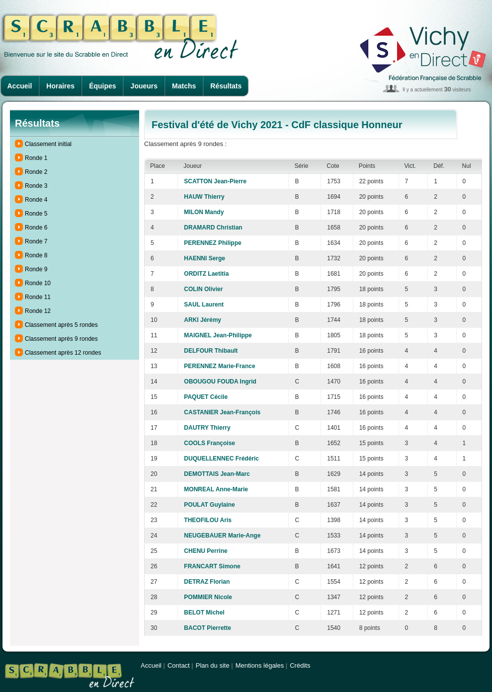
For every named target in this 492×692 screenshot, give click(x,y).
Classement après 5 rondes (61, 324)
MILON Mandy (204, 212)
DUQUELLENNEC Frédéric (221, 458)
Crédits (300, 665)
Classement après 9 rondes (61, 338)
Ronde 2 (36, 171)
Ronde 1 (36, 157)
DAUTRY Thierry (207, 427)
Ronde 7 (36, 241)
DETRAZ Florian (207, 581)
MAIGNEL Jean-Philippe (217, 335)
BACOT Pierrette (207, 627)
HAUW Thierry (204, 196)
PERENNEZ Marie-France (219, 366)
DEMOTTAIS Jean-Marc (216, 473)
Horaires (60, 86)
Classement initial (48, 144)
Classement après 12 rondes (63, 352)
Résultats (226, 86)
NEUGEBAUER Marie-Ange (222, 535)
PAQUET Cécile (206, 396)
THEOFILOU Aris (208, 520)
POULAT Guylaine (209, 504)
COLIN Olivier (203, 289)
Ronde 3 (36, 185)
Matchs (184, 86)
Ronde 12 (38, 311)
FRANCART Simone (212, 566)
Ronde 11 (38, 297)
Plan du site (213, 665)
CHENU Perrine (205, 550)
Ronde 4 (36, 199)
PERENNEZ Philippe (212, 242)
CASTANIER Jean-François (222, 412)
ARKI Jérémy (202, 319)
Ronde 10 (38, 283)
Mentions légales (260, 665)
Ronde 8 (36, 255)
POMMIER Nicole (208, 597)
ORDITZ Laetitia (206, 273)
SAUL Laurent (204, 304)
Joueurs (144, 86)
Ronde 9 (36, 269)
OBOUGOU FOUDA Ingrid (220, 381)
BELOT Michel (204, 612)
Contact (178, 665)
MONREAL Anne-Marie (216, 489)
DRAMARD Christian (213, 227)
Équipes (102, 86)
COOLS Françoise (209, 443)
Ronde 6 (36, 227)
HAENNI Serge (204, 258)
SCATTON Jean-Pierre (215, 181)
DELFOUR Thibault (211, 350)
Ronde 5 (36, 213)
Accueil (19, 86)
